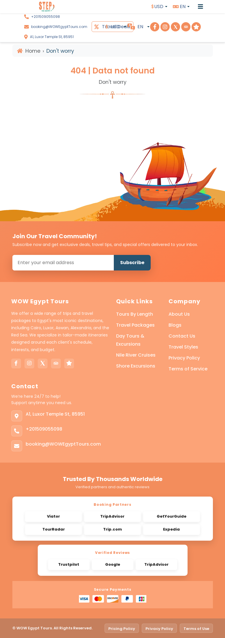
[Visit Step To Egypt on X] (175, 26)
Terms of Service (188, 369)
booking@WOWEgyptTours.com (59, 26)
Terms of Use (196, 628)
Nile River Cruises (136, 355)
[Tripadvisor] (56, 363)
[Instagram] (29, 363)
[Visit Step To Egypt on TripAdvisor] (185, 26)
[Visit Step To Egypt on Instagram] (165, 26)
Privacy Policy (184, 358)
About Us (179, 314)
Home (28, 51)
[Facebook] (16, 363)
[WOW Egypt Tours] (36, 6)
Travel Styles (183, 347)
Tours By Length (134, 314)
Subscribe (132, 262)
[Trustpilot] (69, 363)
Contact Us (182, 336)
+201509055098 (45, 16)
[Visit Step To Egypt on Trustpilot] (196, 26)
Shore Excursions (135, 366)
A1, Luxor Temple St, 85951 (52, 36)
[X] (43, 363)
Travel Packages (135, 325)
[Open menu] (200, 7)
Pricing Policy (121, 628)
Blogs (175, 325)
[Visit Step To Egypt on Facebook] (154, 26)
